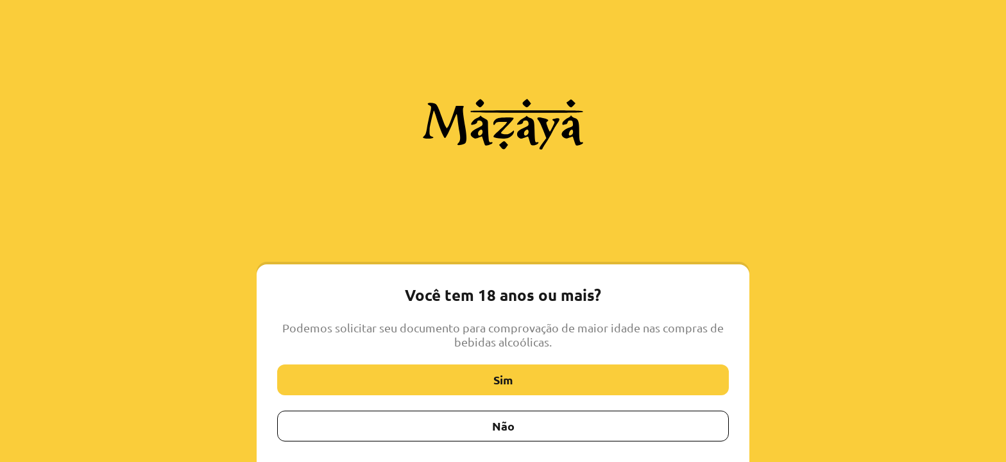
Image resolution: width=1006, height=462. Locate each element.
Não (503, 425)
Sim (503, 379)
